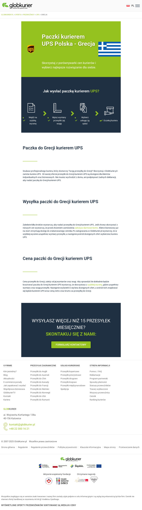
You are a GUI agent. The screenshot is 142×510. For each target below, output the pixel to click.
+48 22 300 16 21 (19, 428)
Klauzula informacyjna (90, 447)
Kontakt (7, 396)
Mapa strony (110, 447)
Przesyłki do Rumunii (40, 400)
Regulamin (23, 447)
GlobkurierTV (9, 392)
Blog (5, 375)
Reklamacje (95, 375)
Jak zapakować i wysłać (14, 385)
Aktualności (8, 378)
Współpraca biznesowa (14, 389)
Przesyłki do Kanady (39, 382)
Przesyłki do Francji (39, 385)
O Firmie (7, 365)
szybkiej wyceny (95, 284)
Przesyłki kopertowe (70, 371)
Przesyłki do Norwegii (40, 392)
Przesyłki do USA (38, 396)
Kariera (6, 400)
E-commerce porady (12, 382)
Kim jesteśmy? (10, 371)
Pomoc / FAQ (96, 371)
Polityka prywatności (67, 447)
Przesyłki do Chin (38, 378)
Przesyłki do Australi (39, 375)
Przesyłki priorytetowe (71, 375)
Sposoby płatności (98, 382)
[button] (130, 6)
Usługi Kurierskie (70, 365)
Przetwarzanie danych (129, 447)
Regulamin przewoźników (43, 447)
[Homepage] (24, 6)
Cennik (93, 396)
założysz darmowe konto (86, 228)
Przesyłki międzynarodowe (73, 385)
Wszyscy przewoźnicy (100, 392)
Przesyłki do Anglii (38, 371)
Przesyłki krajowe (69, 382)
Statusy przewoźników (100, 385)
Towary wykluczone (99, 389)
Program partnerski (99, 378)
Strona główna (8, 447)
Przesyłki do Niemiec (39, 389)
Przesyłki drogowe (69, 378)
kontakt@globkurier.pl (22, 424)
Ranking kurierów (98, 400)
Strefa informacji (100, 365)
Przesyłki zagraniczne (43, 365)
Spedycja (65, 389)
